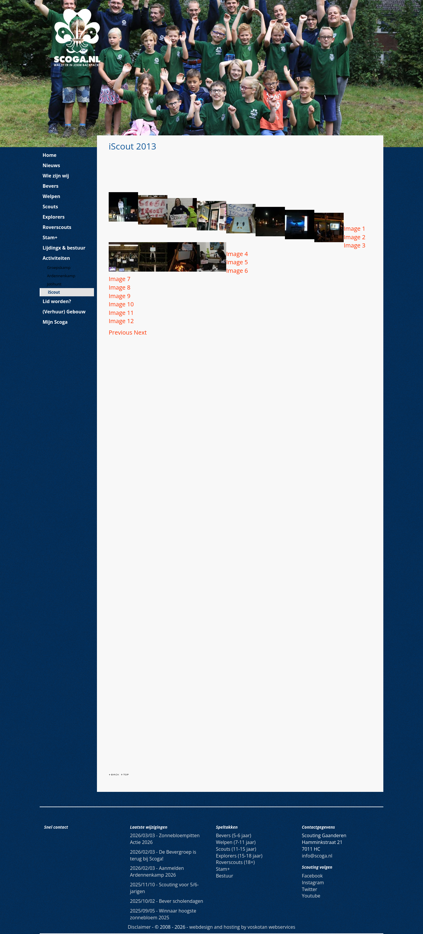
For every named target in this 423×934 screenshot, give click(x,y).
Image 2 (354, 237)
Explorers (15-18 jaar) (239, 855)
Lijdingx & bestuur (64, 248)
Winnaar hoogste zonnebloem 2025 (163, 914)
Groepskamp (58, 267)
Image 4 (237, 254)
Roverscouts (57, 227)
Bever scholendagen (166, 901)
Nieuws (51, 165)
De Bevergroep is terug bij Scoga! (163, 855)
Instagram (313, 882)
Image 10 (121, 304)
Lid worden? (57, 301)
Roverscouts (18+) (235, 862)
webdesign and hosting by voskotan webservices (242, 927)
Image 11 (121, 313)
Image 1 (354, 228)
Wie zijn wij (56, 175)
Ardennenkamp (61, 275)
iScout (54, 292)
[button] (121, 332)
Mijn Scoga (55, 322)
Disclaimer (139, 927)
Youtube (311, 896)
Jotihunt (54, 284)
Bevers (50, 186)
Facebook (312, 875)
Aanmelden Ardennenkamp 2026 (157, 871)
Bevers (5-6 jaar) (233, 835)
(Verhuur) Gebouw (64, 311)
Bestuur (224, 875)
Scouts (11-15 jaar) (236, 849)
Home (49, 155)
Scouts (50, 206)
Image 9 (119, 296)
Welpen (51, 196)
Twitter (309, 889)
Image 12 (121, 321)
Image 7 (119, 279)
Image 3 (354, 245)
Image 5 (237, 262)
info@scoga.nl (317, 855)
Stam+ (50, 237)
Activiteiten (56, 258)
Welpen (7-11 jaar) (236, 842)
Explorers (54, 217)
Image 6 (237, 271)
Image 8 (119, 287)
